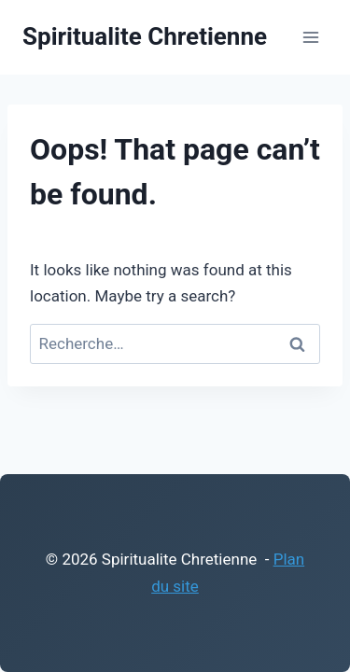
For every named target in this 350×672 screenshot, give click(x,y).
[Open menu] (310, 36)
